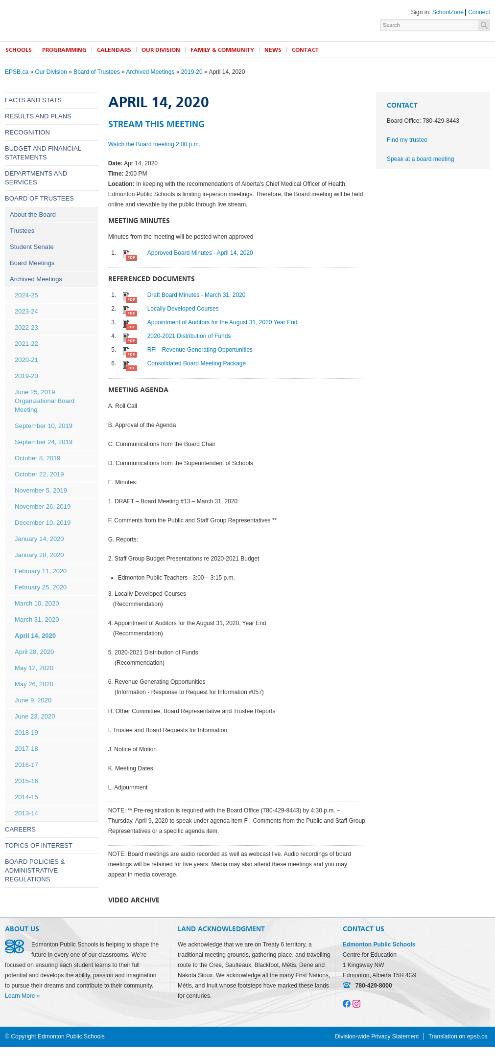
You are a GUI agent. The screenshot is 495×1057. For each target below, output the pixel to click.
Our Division (160, 49)
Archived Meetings (150, 71)
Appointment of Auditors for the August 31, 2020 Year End (222, 322)
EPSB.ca (16, 71)
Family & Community (222, 49)
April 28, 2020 (34, 651)
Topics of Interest (38, 845)
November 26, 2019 (43, 506)
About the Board (33, 214)
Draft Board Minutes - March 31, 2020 (196, 295)
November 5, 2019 (41, 490)
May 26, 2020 (34, 684)
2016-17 (26, 764)
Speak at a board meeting (420, 159)
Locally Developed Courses (183, 308)
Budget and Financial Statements (43, 153)
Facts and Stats (33, 100)
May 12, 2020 (34, 668)
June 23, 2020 (35, 716)
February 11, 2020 (41, 571)
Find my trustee (407, 139)
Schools (18, 49)
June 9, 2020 (33, 700)
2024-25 (26, 295)
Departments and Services (36, 178)
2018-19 (26, 732)
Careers (20, 829)
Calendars (114, 49)
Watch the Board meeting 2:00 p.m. (154, 144)
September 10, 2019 (43, 425)
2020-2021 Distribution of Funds (189, 336)
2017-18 (26, 748)
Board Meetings (32, 263)
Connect (479, 12)
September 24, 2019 (43, 442)
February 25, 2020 (41, 587)
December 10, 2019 (43, 522)
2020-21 (26, 359)
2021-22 (26, 343)
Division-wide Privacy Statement (377, 1036)
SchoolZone (448, 12)
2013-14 (26, 813)
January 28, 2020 (39, 555)
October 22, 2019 (39, 474)
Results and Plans (38, 116)
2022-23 (26, 327)
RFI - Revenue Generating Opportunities (200, 349)
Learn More (20, 995)
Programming (64, 49)
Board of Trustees (96, 71)
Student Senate (32, 246)
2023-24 (26, 311)
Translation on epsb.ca (458, 1036)
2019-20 (192, 71)
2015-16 (26, 781)
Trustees (22, 230)
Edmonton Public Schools (90, 20)
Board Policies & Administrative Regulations (35, 870)
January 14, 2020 (39, 538)
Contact (305, 49)
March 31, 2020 (37, 619)
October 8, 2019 (37, 458)
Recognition (27, 132)
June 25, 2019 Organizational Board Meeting (44, 400)
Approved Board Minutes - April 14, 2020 (200, 252)
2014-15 (26, 797)
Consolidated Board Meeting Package (196, 363)
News (273, 49)
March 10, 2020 (37, 603)
